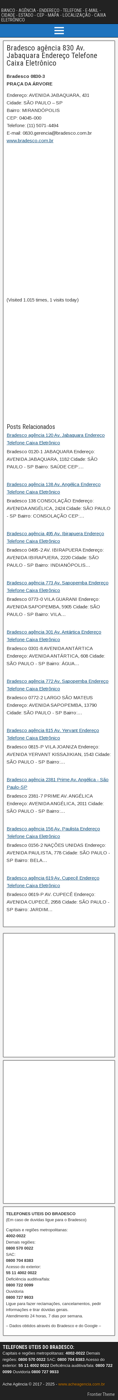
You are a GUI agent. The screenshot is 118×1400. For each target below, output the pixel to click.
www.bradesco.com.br (30, 140)
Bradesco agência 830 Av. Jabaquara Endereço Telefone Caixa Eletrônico (52, 55)
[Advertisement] (59, 363)
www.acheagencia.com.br (81, 1384)
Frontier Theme (101, 1394)
